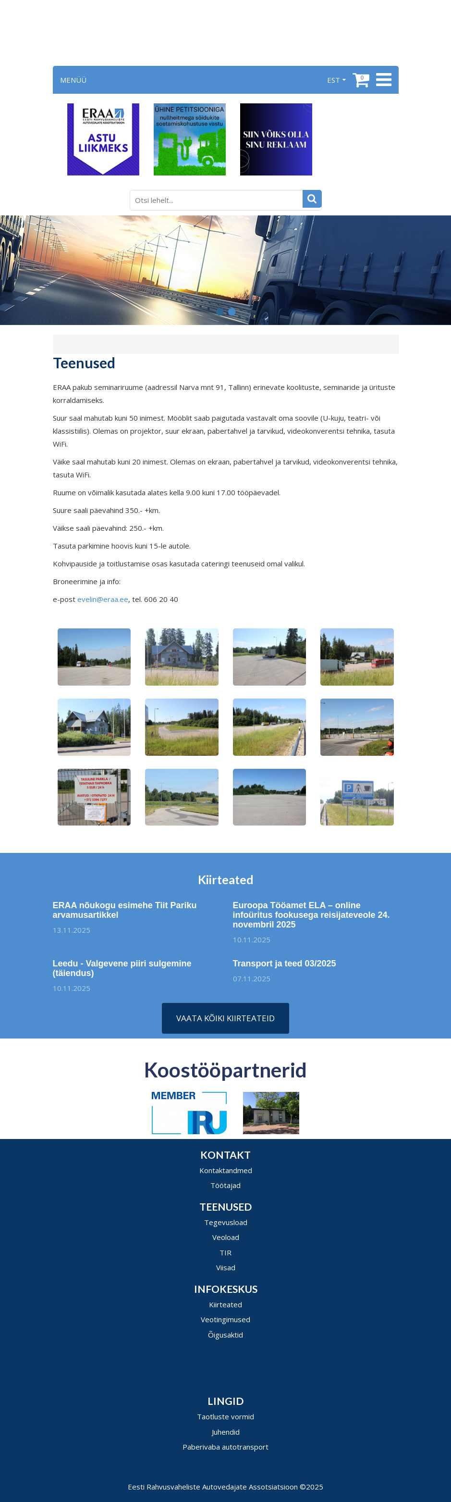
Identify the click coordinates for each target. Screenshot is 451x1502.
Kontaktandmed (225, 1170)
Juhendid (226, 1432)
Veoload (225, 1237)
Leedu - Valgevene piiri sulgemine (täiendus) (122, 972)
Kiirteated (225, 1304)
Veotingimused (225, 1319)
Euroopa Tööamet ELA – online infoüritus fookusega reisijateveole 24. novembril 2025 (311, 918)
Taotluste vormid (225, 1416)
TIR (225, 1252)
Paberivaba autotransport (225, 1447)
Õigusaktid (225, 1334)
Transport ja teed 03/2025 (288, 963)
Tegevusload (225, 1222)
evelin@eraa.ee (102, 599)
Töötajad (225, 1185)
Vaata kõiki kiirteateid (225, 1018)
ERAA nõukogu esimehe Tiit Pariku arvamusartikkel (121, 910)
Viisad (225, 1267)
